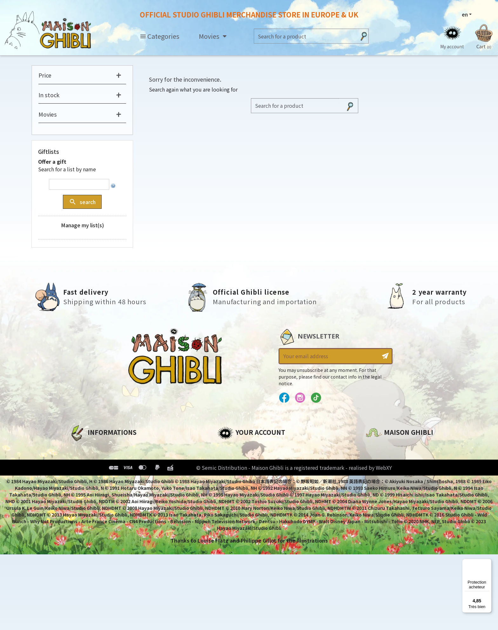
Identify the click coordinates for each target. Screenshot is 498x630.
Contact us (380, 515)
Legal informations (95, 458)
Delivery (80, 491)
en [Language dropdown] (465, 14)
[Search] (305, 36)
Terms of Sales (89, 480)
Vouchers (230, 480)
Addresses (231, 469)
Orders (226, 458)
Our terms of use (92, 469)
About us (81, 447)
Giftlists (48, 152)
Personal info (235, 447)
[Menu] (488, 562)
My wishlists (234, 491)
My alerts (230, 501)
